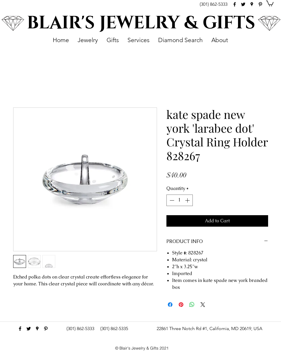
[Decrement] (171, 200)
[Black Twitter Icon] (243, 4)
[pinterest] (260, 4)
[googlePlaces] (252, 4)
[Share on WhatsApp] (191, 304)
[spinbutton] (179, 200)
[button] (270, 3)
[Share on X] (202, 304)
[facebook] (234, 4)
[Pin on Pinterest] (181, 304)
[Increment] (188, 200)
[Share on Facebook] (170, 304)
